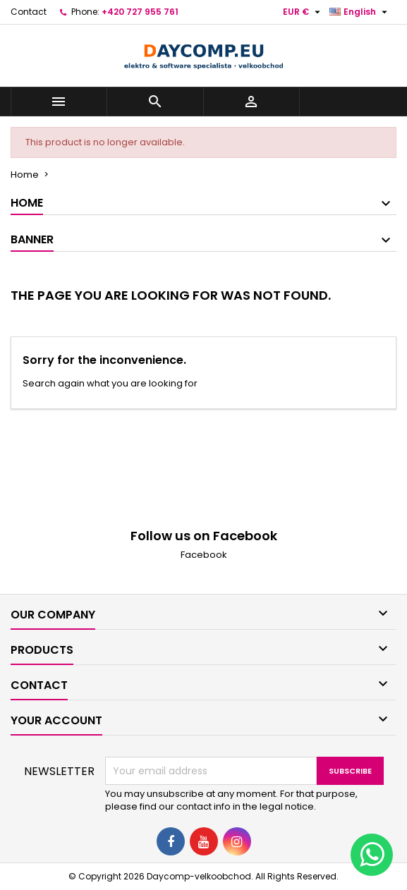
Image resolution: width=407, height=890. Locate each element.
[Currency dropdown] (303, 12)
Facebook (204, 554)
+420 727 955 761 (140, 12)
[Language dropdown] (360, 12)
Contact (29, 12)
